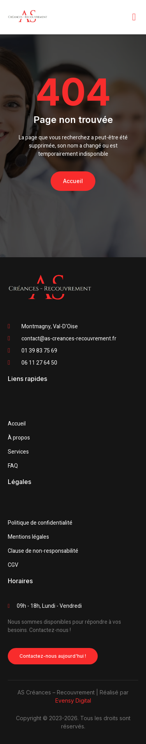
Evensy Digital (73, 700)
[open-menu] (134, 17)
